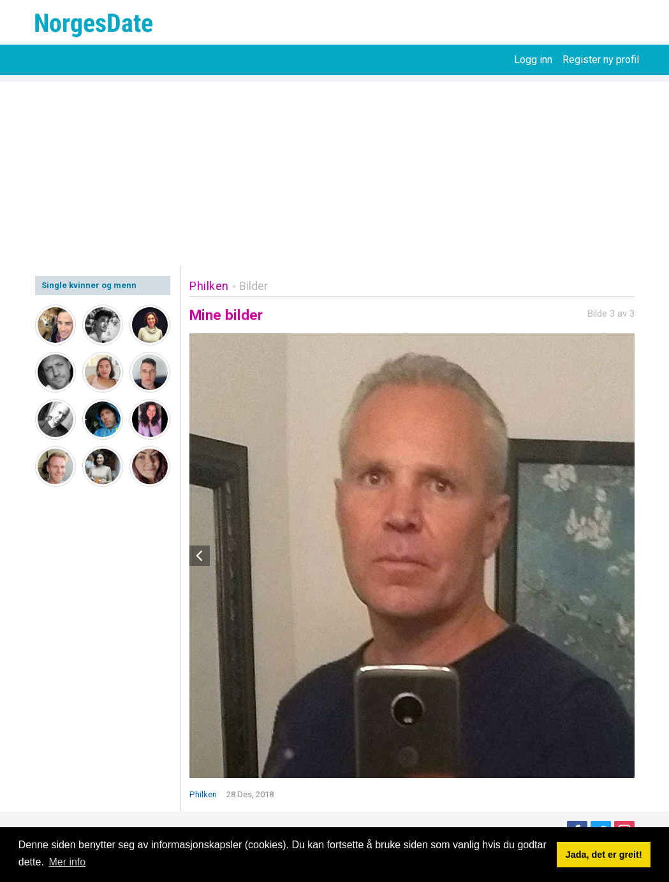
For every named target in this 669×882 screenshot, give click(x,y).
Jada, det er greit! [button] (604, 854)
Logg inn (533, 60)
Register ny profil (600, 60)
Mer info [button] (66, 862)
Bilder (253, 286)
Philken (209, 286)
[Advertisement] (334, 171)
